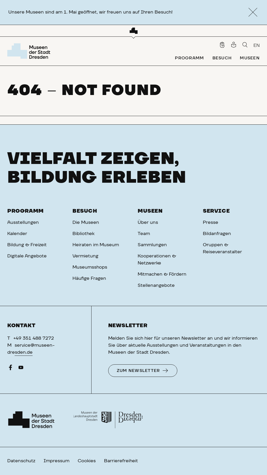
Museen (150, 211)
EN (256, 45)
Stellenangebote (156, 285)
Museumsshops (89, 267)
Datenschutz (21, 461)
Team (144, 233)
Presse (210, 222)
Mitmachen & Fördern (162, 274)
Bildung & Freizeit (27, 245)
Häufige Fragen (89, 278)
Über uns (148, 222)
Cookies (87, 461)
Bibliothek (83, 233)
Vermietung (85, 256)
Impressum (56, 461)
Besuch (84, 211)
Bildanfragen (217, 233)
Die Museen (85, 222)
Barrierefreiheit (121, 461)
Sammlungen (152, 245)
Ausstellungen (23, 222)
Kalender (17, 233)
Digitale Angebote (27, 256)
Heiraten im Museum (95, 245)
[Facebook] (10, 368)
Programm (25, 211)
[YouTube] (21, 368)
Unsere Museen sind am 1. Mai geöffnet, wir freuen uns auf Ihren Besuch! (90, 12)
